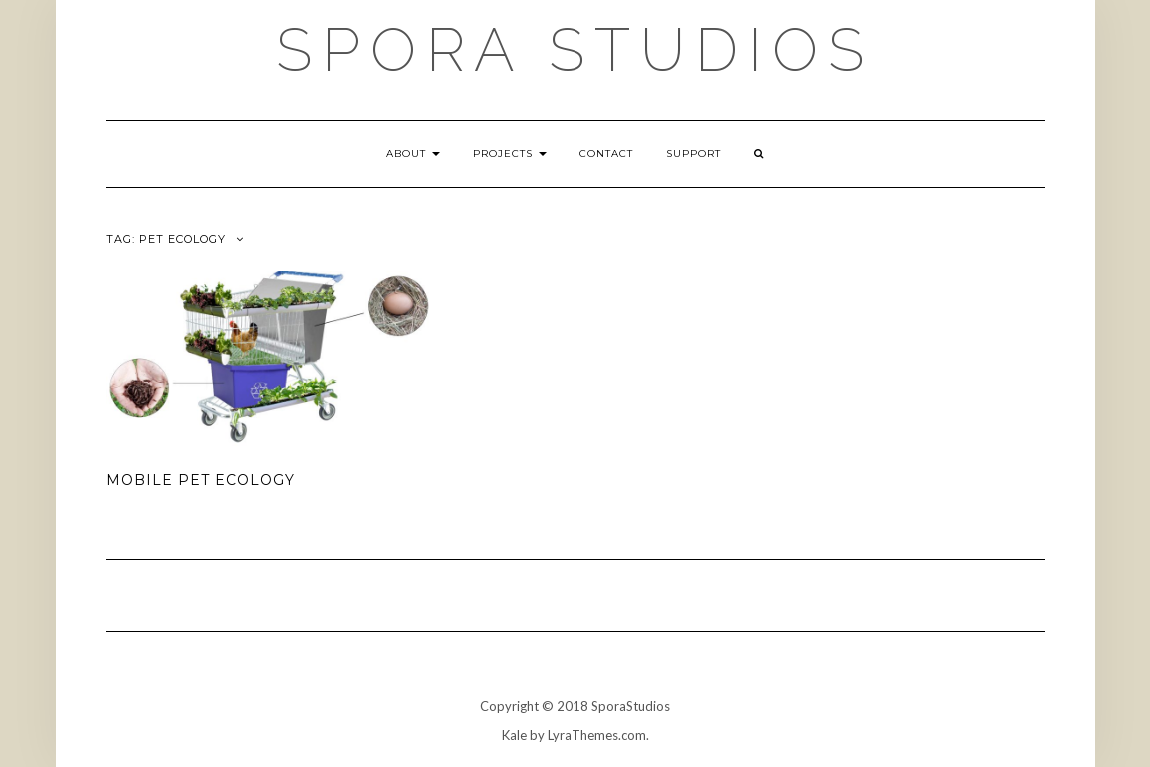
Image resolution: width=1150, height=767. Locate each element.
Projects (510, 153)
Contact (606, 153)
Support (693, 153)
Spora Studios (575, 50)
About (413, 153)
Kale (514, 735)
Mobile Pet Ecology (200, 480)
